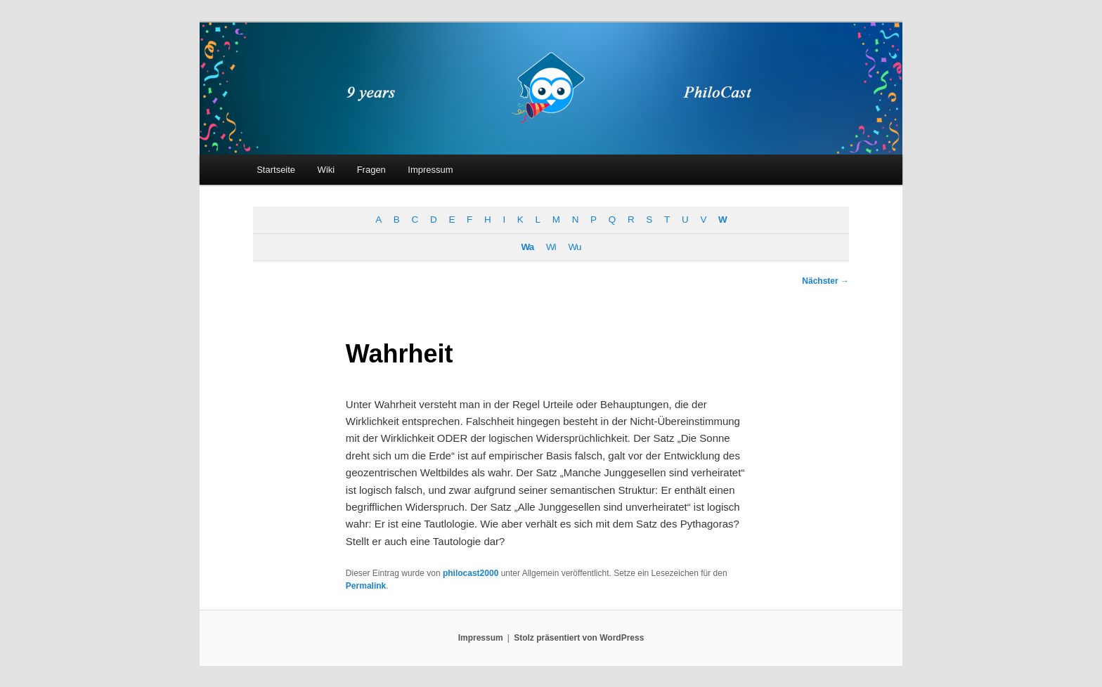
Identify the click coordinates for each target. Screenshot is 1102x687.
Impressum (430, 169)
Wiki (326, 169)
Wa (527, 247)
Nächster (825, 281)
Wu (574, 247)
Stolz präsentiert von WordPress (579, 638)
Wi (551, 247)
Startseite (276, 169)
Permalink (366, 586)
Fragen (371, 169)
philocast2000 (470, 573)
